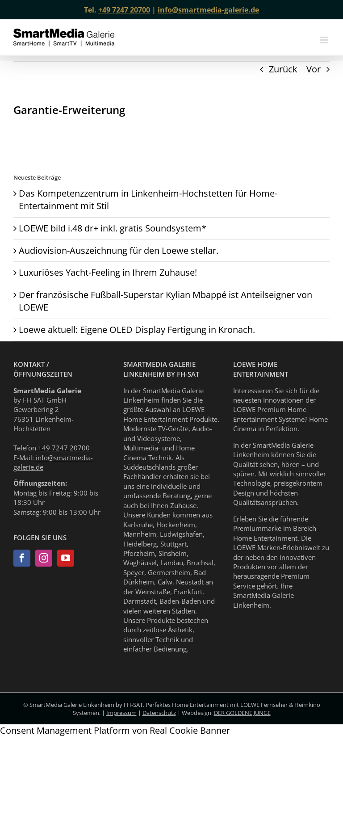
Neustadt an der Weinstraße (168, 586)
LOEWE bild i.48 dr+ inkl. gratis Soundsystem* (112, 228)
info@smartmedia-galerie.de (208, 10)
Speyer (133, 572)
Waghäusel (140, 562)
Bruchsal (200, 562)
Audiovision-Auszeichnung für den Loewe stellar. (118, 250)
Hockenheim (175, 524)
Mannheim (139, 534)
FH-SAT (133, 705)
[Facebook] (21, 558)
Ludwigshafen (181, 534)
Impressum (121, 713)
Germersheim (169, 572)
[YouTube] (65, 558)
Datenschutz (159, 713)
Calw (165, 581)
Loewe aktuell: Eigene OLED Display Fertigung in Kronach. (137, 330)
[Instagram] (43, 558)
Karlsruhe (138, 524)
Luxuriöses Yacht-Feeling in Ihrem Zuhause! (108, 272)
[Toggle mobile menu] (325, 40)
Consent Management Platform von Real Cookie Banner (115, 730)
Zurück (283, 69)
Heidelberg (140, 543)
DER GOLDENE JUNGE (242, 713)
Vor (313, 69)
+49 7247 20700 (124, 10)
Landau (171, 562)
